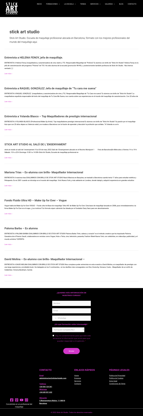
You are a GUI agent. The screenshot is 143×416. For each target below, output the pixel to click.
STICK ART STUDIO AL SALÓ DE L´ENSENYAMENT (37, 144)
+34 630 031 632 (45, 393)
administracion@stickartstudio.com (52, 379)
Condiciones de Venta (117, 385)
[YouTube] (21, 401)
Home (76, 377)
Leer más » (8, 73)
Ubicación (43, 399)
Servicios (77, 382)
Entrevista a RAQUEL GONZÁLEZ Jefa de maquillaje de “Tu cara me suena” (52, 88)
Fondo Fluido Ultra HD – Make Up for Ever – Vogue (37, 200)
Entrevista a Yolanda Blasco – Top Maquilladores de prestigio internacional (53, 116)
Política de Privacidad (117, 377)
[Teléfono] (71, 319)
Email (41, 377)
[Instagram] (26, 401)
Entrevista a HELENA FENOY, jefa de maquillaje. (35, 57)
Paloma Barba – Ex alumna (21, 228)
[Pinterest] (16, 401)
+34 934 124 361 (45, 388)
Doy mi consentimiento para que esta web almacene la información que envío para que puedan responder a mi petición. (72, 339)
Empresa (77, 379)
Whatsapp (43, 390)
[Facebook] (12, 401)
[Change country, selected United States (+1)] (54, 319)
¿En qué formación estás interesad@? (71, 325)
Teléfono (42, 385)
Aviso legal (113, 382)
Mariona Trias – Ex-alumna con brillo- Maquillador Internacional (45, 172)
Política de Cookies (116, 379)
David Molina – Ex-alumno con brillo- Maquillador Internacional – (46, 259)
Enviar (71, 352)
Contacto (77, 385)
